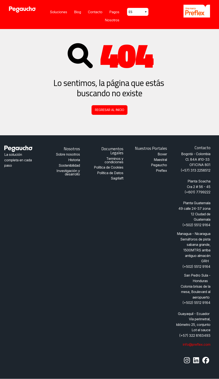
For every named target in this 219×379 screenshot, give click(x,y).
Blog (77, 12)
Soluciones (58, 12)
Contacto (95, 12)
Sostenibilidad (69, 165)
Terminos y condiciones (114, 160)
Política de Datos (110, 173)
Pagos (114, 12)
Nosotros (112, 20)
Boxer (162, 154)
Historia (74, 160)
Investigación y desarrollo (68, 172)
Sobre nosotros (68, 154)
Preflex (161, 170)
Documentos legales (112, 151)
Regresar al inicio (109, 110)
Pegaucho (159, 165)
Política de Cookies (108, 167)
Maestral (160, 159)
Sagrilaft (117, 178)
